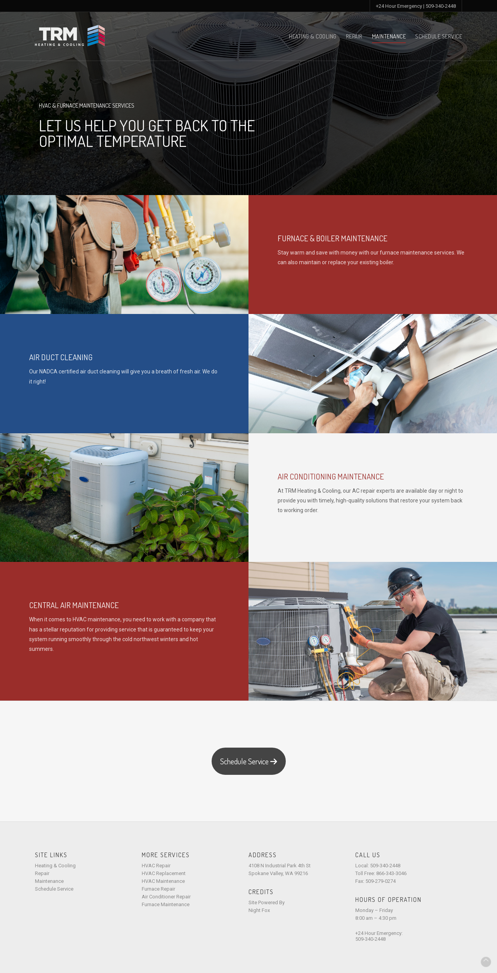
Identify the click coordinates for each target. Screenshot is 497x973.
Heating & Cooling (313, 36)
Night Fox (259, 910)
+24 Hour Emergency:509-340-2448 (379, 936)
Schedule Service (438, 36)
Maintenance (389, 36)
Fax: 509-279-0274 (375, 881)
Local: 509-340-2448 (377, 865)
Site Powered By (266, 902)
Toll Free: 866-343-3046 (381, 873)
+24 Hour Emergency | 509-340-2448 (416, 6)
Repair (354, 36)
